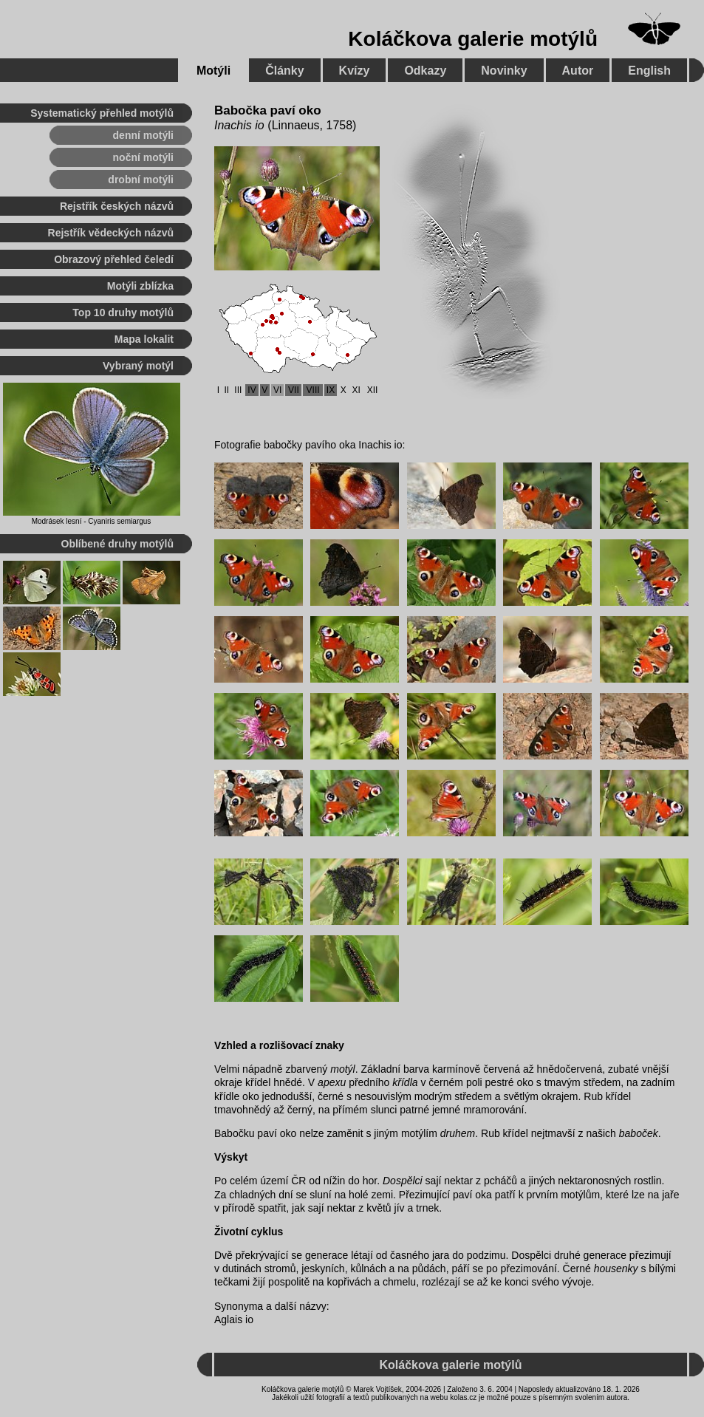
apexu (332, 1082)
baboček (638, 1133)
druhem (457, 1133)
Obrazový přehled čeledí (114, 259)
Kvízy (354, 70)
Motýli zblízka (140, 286)
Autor (578, 70)
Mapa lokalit (144, 339)
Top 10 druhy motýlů (123, 312)
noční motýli (143, 157)
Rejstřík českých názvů (117, 206)
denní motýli (143, 135)
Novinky (504, 70)
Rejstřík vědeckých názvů (111, 233)
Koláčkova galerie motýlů (473, 38)
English (649, 70)
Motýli (213, 70)
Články (284, 70)
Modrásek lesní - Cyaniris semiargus (91, 521)
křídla (404, 1082)
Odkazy (425, 70)
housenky (616, 1268)
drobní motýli (141, 179)
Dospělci (403, 1180)
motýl (342, 1069)
